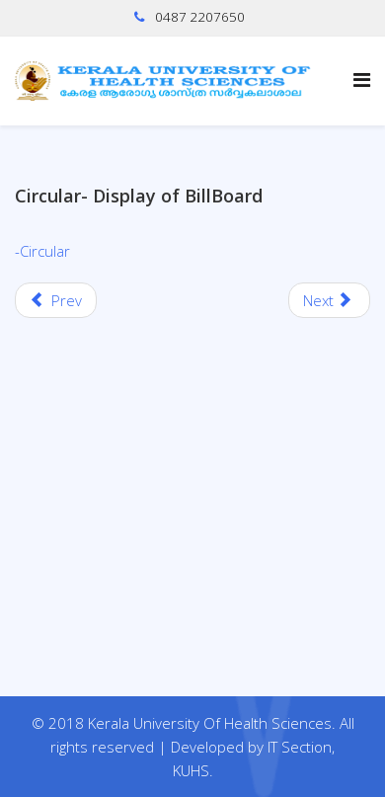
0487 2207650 (200, 17)
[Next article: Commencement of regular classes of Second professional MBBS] (329, 300)
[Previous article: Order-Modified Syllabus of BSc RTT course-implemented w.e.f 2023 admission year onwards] (56, 300)
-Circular (42, 251)
